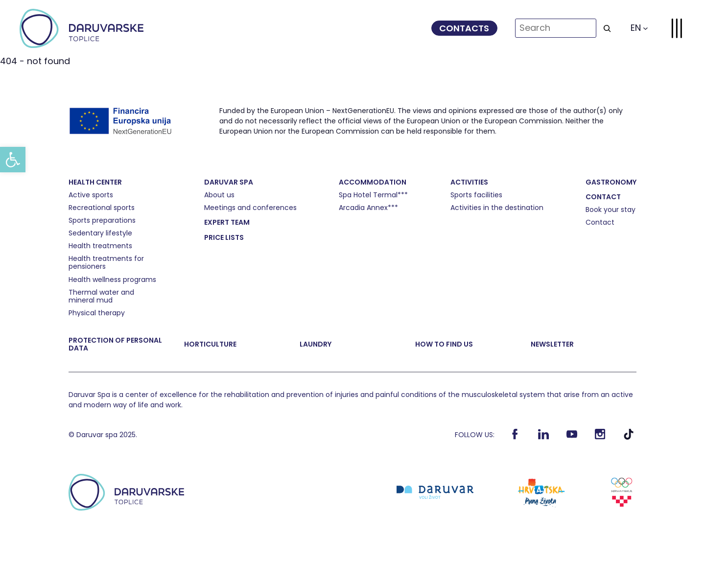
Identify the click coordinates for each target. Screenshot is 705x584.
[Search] (607, 28)
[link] (12, 159)
